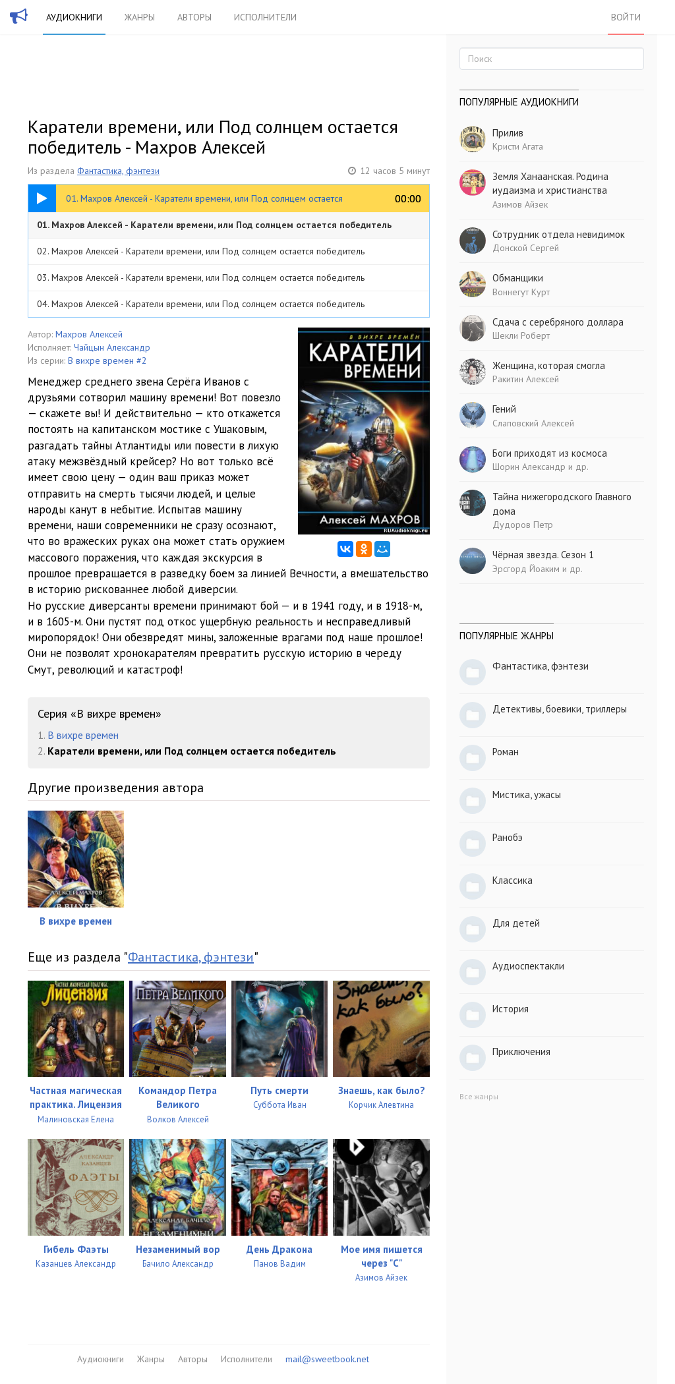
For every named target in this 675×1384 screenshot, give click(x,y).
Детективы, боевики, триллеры (559, 709)
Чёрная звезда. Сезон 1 (543, 554)
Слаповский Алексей (533, 423)
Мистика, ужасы (526, 794)
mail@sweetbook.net (327, 1359)
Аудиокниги (74, 17)
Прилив (507, 133)
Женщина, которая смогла (548, 365)
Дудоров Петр (522, 525)
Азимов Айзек (520, 204)
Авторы (194, 17)
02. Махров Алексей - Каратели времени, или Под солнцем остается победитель (201, 251)
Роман (505, 751)
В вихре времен (83, 734)
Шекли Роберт (521, 335)
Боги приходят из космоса (549, 453)
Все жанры (478, 1096)
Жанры (140, 17)
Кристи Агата (517, 146)
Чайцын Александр (112, 347)
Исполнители (265, 17)
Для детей (516, 923)
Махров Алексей (89, 334)
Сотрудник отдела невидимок (558, 234)
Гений (504, 409)
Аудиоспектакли (528, 966)
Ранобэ (507, 837)
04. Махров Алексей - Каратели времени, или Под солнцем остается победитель (201, 304)
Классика (512, 880)
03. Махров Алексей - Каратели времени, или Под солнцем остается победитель (201, 277)
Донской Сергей (525, 248)
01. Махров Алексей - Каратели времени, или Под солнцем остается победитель (214, 225)
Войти (626, 17)
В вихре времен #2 (107, 360)
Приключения (521, 1051)
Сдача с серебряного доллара (558, 322)
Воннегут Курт (521, 292)
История (510, 1008)
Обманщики (517, 278)
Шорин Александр (529, 467)
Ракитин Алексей (525, 379)
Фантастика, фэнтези (118, 171)
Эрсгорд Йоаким (526, 569)
